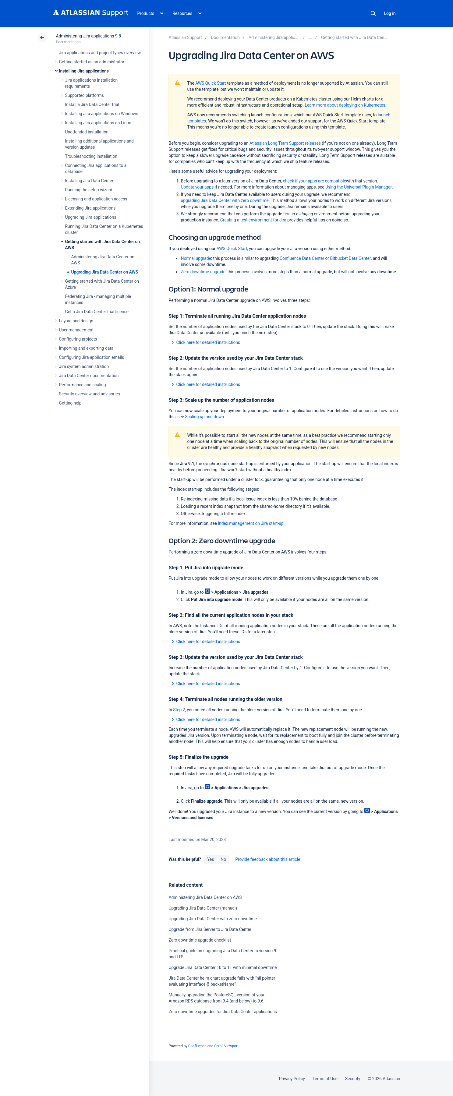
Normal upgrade (196, 258)
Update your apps (197, 187)
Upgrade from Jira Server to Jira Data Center (209, 929)
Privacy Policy (292, 1078)
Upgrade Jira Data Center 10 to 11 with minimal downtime (222, 967)
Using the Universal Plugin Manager (358, 187)
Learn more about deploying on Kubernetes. (345, 105)
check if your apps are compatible (314, 181)
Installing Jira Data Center (89, 180)
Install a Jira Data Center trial (92, 104)
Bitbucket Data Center (350, 258)
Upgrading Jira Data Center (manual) (202, 908)
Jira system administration (84, 366)
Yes (210, 859)
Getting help (70, 403)
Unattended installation (87, 131)
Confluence (197, 1046)
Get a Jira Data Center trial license (97, 311)
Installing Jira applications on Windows (101, 113)
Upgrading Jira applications (90, 217)
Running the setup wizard (88, 189)
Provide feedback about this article (267, 859)
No (223, 859)
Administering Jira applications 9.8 (88, 36)
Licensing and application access (96, 198)
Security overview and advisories (89, 393)
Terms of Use (325, 1078)
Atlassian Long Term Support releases (285, 143)
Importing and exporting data (86, 348)
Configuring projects (78, 339)
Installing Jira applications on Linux (98, 122)
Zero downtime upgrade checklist (199, 940)
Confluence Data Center (302, 258)
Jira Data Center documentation (89, 375)
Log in (390, 13)
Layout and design (76, 320)
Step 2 (179, 709)
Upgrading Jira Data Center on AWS (104, 272)
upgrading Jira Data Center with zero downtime (224, 200)
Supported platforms (84, 95)
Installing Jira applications (84, 71)
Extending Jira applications (90, 208)
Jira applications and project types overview (100, 52)
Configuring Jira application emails (91, 357)
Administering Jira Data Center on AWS (205, 897)
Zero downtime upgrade (203, 271)
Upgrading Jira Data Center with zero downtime (212, 918)
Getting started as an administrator (92, 61)
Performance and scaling (82, 384)
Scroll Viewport (226, 1046)
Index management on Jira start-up (250, 523)
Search (373, 13)
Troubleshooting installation (91, 156)
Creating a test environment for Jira (253, 219)
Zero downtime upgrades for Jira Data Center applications (222, 1011)
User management (76, 329)
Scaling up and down (204, 416)
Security (352, 1078)
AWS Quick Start (210, 83)
